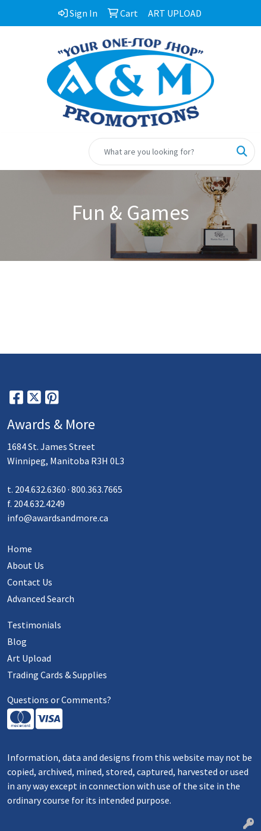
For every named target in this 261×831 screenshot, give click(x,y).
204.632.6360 (40, 489)
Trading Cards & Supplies (57, 675)
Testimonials (34, 625)
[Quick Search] (159, 151)
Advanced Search (40, 599)
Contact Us (29, 582)
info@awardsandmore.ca (57, 518)
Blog (17, 641)
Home (19, 549)
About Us (25, 565)
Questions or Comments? (59, 700)
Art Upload (29, 658)
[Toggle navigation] (18, 151)
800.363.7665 (96, 489)
